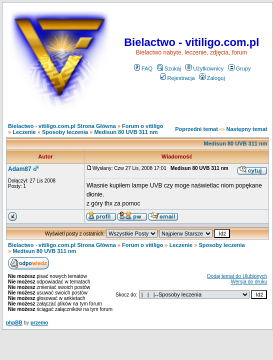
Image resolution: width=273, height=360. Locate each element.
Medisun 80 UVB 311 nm (126, 132)
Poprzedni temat (196, 129)
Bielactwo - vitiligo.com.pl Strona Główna (62, 126)
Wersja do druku (249, 281)
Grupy (239, 69)
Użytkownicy (205, 69)
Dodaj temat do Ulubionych (237, 276)
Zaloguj (212, 78)
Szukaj (169, 69)
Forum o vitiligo (143, 126)
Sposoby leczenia (65, 132)
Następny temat (247, 129)
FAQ (143, 69)
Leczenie (24, 132)
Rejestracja (177, 78)
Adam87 (20, 169)
